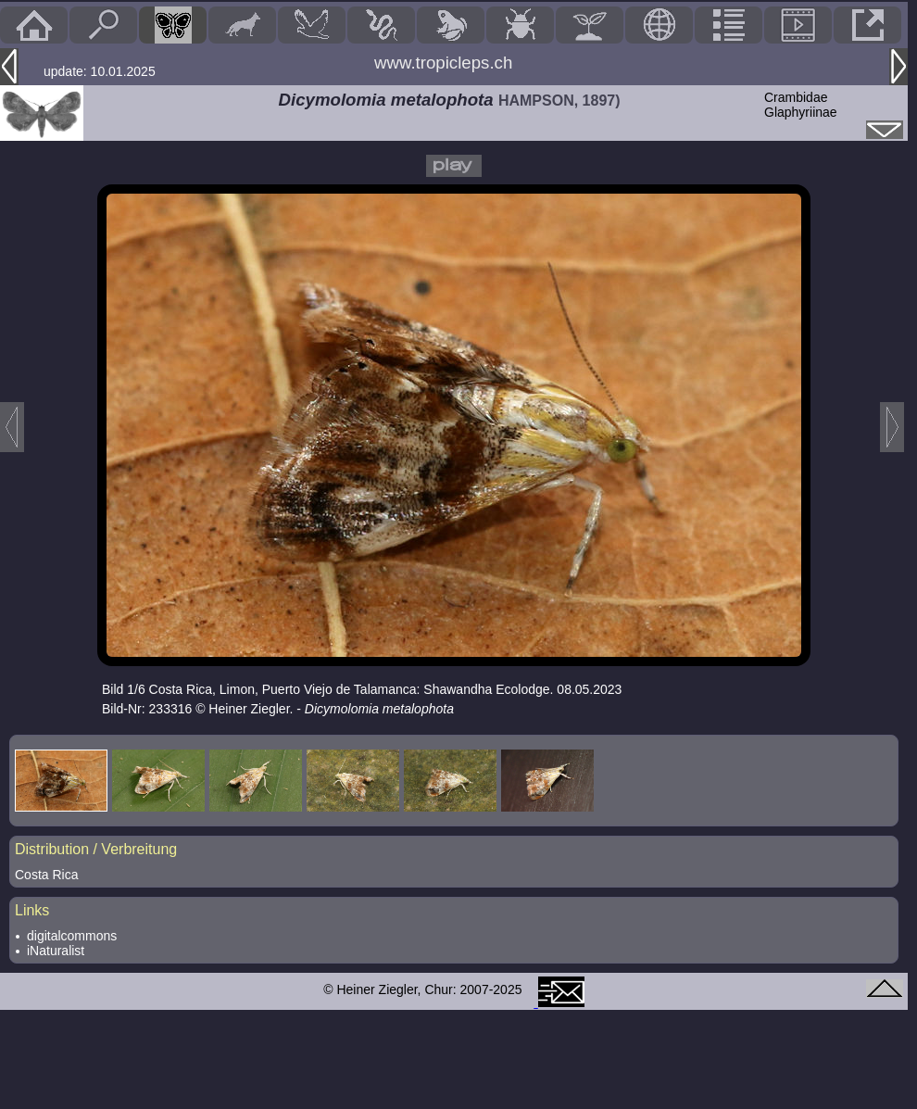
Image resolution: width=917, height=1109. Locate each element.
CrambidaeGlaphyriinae (800, 105)
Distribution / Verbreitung (96, 849)
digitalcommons (72, 935)
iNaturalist (55, 950)
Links (32, 910)
